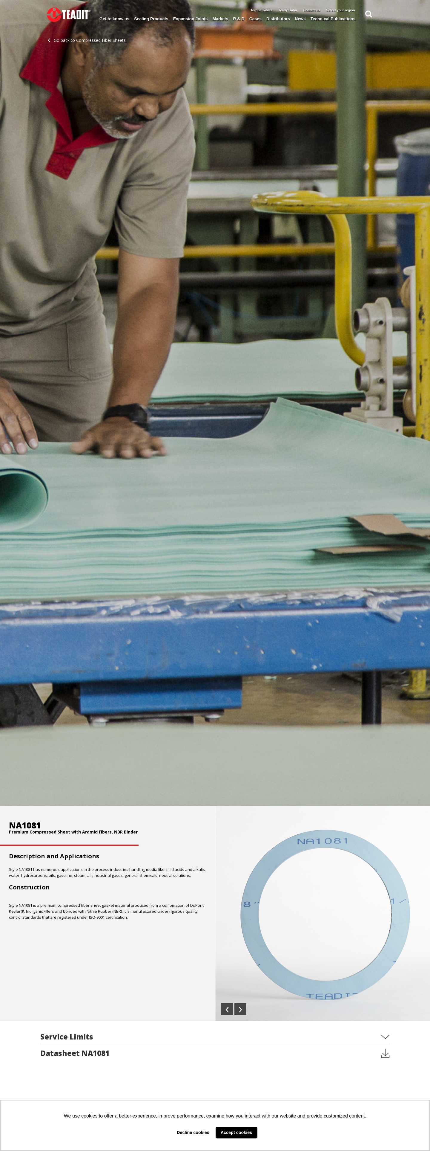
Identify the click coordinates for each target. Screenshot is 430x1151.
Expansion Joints (190, 18)
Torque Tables (262, 10)
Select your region (340, 10)
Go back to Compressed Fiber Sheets (87, 40)
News (300, 18)
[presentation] (227, 1009)
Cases (255, 18)
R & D (239, 18)
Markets (220, 18)
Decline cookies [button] (193, 1132)
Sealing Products (151, 18)
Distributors (278, 18)
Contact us (311, 10)
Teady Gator (287, 10)
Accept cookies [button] (236, 1132)
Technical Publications (333, 18)
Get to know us (114, 18)
